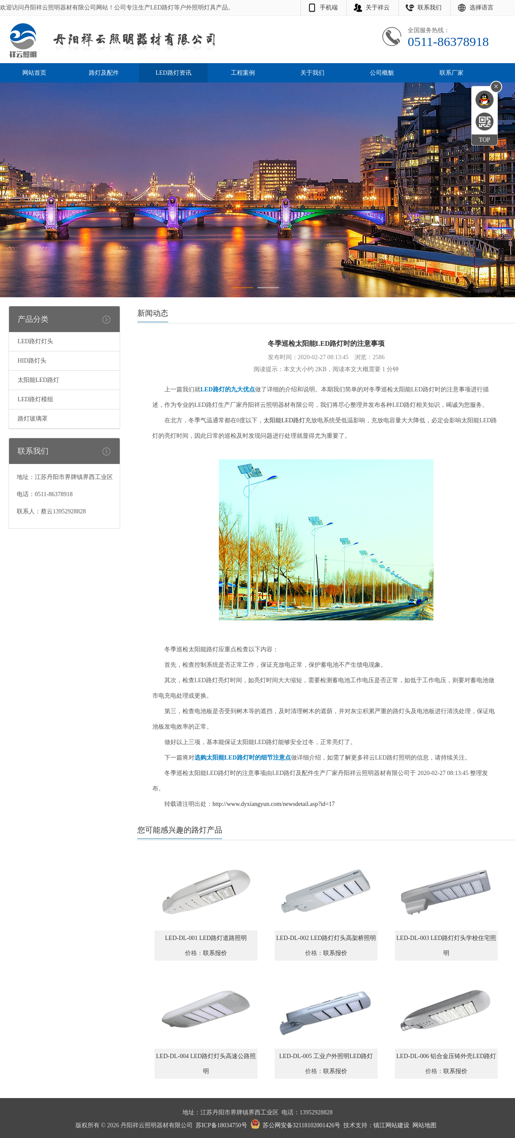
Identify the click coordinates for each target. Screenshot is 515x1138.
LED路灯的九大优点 (227, 389)
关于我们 (312, 73)
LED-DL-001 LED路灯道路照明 (206, 938)
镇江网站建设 (391, 1125)
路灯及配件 (104, 73)
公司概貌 (382, 73)
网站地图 (424, 1125)
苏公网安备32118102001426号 (301, 1125)
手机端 (329, 7)
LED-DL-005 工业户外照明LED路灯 (326, 1056)
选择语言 (482, 7)
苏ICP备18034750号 (221, 1125)
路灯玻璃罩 (33, 418)
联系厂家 (451, 73)
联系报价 (215, 953)
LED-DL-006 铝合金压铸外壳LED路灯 (447, 1056)
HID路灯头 (32, 360)
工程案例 (243, 73)
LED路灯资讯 (173, 73)
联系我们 (430, 7)
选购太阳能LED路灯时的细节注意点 (242, 757)
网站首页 (34, 73)
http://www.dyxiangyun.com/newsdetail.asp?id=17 (273, 804)
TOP (484, 140)
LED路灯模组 (35, 399)
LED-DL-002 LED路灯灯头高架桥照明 (326, 938)
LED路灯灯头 (35, 341)
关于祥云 (378, 7)
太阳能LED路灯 (38, 380)
